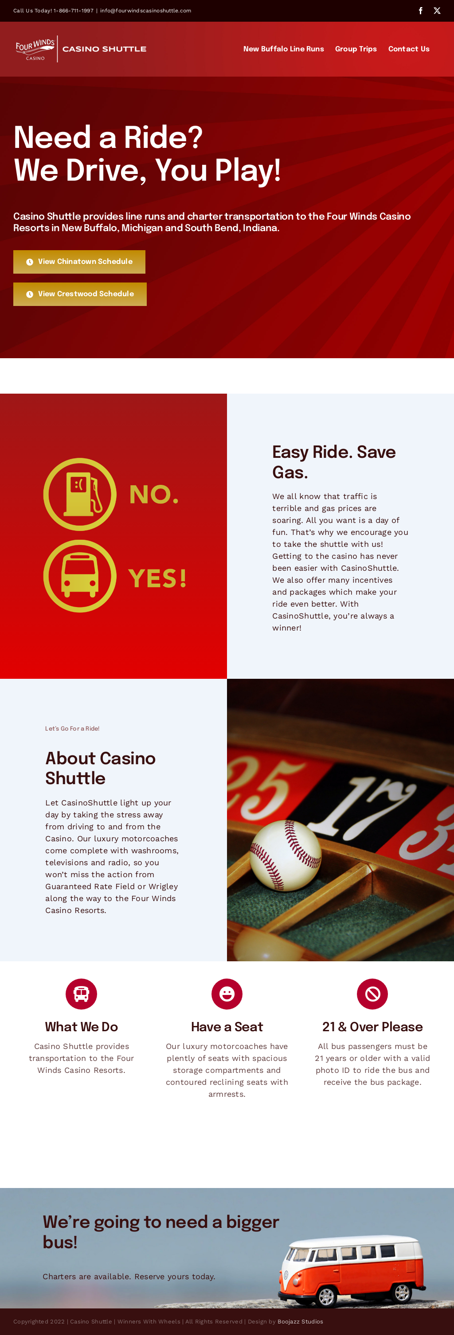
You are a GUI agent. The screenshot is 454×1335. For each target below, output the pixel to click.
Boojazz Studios (300, 1321)
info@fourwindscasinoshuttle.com (145, 11)
